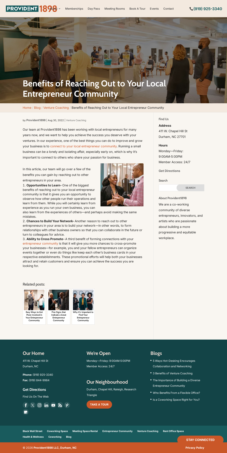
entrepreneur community (40, 243)
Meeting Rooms (114, 8)
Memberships (74, 8)
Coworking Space (57, 431)
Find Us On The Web (36, 396)
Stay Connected (200, 440)
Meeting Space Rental (85, 431)
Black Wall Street (32, 431)
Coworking (54, 436)
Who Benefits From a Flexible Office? (176, 392)
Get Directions (169, 171)
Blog (68, 436)
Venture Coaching (76, 120)
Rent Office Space (173, 431)
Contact (168, 8)
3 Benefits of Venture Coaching (173, 373)
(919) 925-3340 (43, 374)
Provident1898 (36, 120)
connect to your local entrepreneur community (83, 146)
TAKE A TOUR (99, 404)
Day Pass (94, 8)
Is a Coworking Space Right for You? (176, 399)
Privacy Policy (195, 447)
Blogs (156, 353)
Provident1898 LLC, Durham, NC (55, 447)
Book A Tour (137, 8)
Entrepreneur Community (117, 431)
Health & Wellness (33, 436)
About (53, 8)
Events (154, 8)
